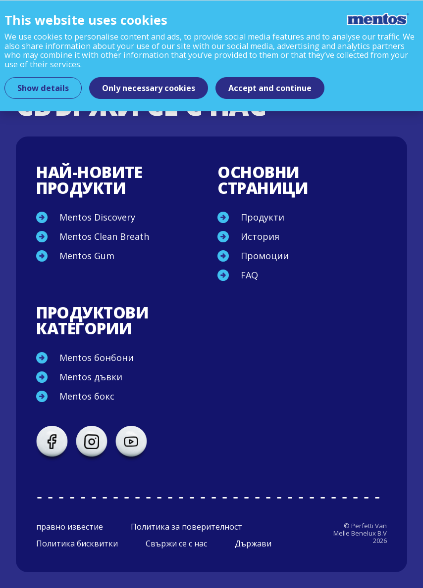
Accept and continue (270, 88)
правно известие (69, 526)
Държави (253, 543)
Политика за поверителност (186, 526)
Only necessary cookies (148, 88)
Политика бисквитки (77, 543)
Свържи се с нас (176, 543)
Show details (43, 88)
